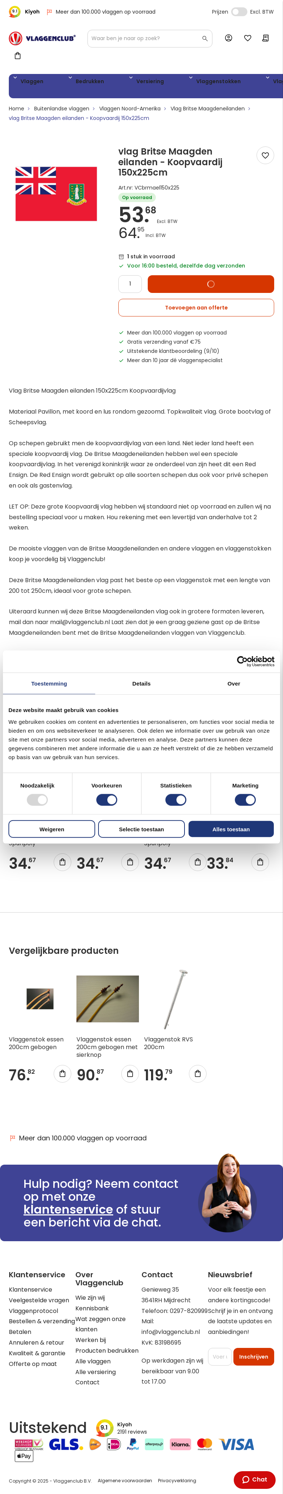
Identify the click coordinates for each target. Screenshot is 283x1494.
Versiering (112, 82)
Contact (87, 1382)
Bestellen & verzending (42, 1321)
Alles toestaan (231, 829)
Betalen (20, 1332)
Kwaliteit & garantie (37, 1353)
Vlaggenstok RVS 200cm (168, 1046)
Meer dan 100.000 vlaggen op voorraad (100, 12)
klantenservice (68, 1209)
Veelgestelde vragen (39, 1300)
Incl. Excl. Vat (239, 11)
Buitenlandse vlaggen (61, 111)
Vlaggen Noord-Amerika (130, 111)
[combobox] (149, 38)
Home (16, 111)
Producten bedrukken (107, 1350)
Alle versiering (95, 1372)
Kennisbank (92, 1308)
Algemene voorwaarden (125, 1481)
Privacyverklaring (177, 1481)
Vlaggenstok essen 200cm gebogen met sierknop (107, 1050)
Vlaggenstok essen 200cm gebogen (36, 1046)
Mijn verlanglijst (248, 38)
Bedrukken (70, 82)
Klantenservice (30, 1289)
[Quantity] (130, 286)
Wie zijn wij (90, 1297)
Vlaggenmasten (223, 82)
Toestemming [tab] (49, 683)
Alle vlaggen (93, 1361)
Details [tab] (141, 683)
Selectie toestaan (141, 829)
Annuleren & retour (36, 1342)
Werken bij (90, 1340)
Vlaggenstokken (164, 82)
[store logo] (42, 38)
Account (230, 38)
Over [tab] (234, 683)
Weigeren (52, 829)
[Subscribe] (253, 1357)
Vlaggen (29, 82)
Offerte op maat (33, 1364)
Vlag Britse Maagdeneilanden (208, 111)
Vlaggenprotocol (33, 1311)
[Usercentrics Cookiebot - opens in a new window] (242, 661)
